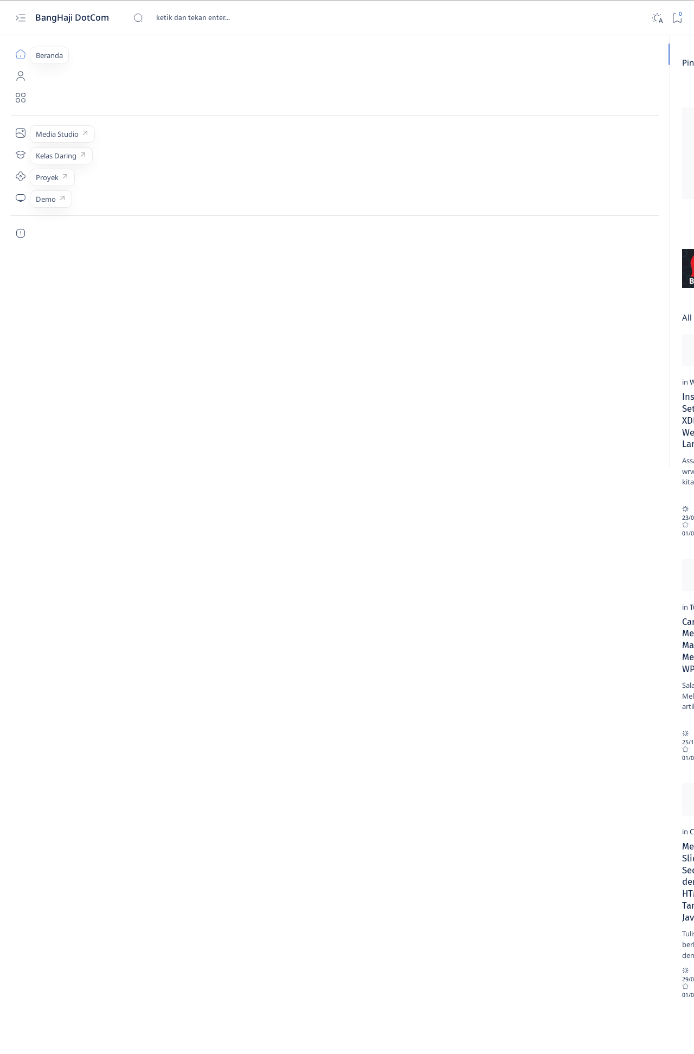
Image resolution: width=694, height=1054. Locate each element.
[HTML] (566, 198)
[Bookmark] (676, 17)
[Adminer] (566, 90)
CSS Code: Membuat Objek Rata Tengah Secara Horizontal (272, 447)
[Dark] (656, 17)
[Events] (645, 171)
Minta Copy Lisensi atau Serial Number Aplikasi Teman (425, 447)
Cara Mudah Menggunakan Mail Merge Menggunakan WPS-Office (119, 652)
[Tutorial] (72, 632)
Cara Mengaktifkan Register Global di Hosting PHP (602, 646)
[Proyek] (20, 176)
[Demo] (20, 198)
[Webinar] (229, 836)
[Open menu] (20, 17)
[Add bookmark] (204, 90)
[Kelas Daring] (20, 154)
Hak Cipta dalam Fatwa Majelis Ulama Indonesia (425, 652)
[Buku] (645, 117)
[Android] (645, 90)
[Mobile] (645, 253)
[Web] (67, 427)
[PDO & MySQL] (566, 280)
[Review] (245, 95)
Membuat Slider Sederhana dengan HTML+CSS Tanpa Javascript (124, 857)
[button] (281, 978)
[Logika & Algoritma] (566, 253)
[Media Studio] (20, 133)
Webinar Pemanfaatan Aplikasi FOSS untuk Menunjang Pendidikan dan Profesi (280, 863)
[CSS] (222, 427)
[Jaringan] (645, 198)
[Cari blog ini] (214, 18)
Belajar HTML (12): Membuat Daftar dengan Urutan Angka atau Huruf (605, 854)
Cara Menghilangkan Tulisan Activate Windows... (324, 110)
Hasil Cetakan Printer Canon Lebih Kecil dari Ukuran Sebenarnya (604, 700)
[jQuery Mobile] (566, 226)
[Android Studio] (566, 117)
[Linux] (645, 226)
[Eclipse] (566, 171)
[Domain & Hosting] (645, 144)
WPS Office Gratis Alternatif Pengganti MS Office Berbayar (268, 652)
